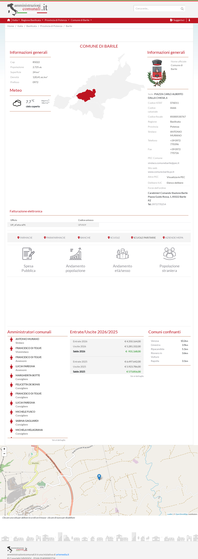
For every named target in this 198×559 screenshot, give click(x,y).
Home (10, 25)
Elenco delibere (175, 182)
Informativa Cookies (69, 538)
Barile (69, 25)
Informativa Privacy (45, 538)
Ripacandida (157, 348)
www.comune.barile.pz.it (161, 171)
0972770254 (159, 204)
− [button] (4, 430)
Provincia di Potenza (51, 25)
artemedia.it (62, 530)
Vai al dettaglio (58, 416)
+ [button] (4, 425)
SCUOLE (115, 237)
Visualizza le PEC (176, 177)
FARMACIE (26, 237)
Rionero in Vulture (156, 355)
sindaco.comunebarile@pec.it (163, 162)
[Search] (157, 8)
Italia (20, 25)
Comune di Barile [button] (80, 19)
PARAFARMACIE (55, 237)
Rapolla (155, 360)
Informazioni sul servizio (20, 538)
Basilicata (31, 25)
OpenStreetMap (182, 491)
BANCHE (85, 237)
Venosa (155, 340)
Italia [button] (15, 19)
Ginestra (155, 344)
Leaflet (169, 491)
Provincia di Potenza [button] (56, 19)
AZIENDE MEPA (174, 237)
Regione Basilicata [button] (31, 19)
